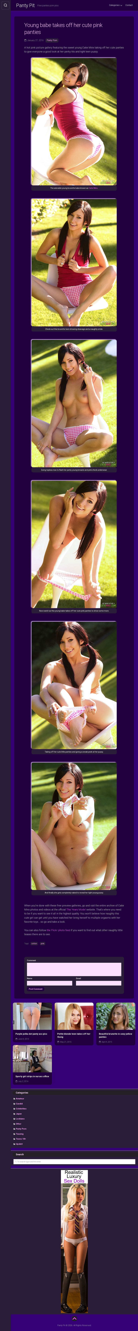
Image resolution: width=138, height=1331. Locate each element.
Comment (32, 960)
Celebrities (21, 1108)
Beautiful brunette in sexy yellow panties (115, 1035)
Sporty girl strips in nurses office (32, 1076)
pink (42, 943)
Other (18, 1124)
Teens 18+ (21, 1139)
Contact (129, 5)
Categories (114, 5)
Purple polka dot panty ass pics (31, 1034)
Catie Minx (93, 188)
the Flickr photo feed (58, 930)
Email (78, 978)
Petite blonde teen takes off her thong (73, 1035)
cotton (34, 943)
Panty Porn (52, 40)
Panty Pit (25, 5)
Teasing (19, 1134)
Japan (19, 1114)
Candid (19, 1104)
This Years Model (76, 909)
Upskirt (19, 1144)
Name (29, 978)
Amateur (20, 1098)
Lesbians (20, 1119)
